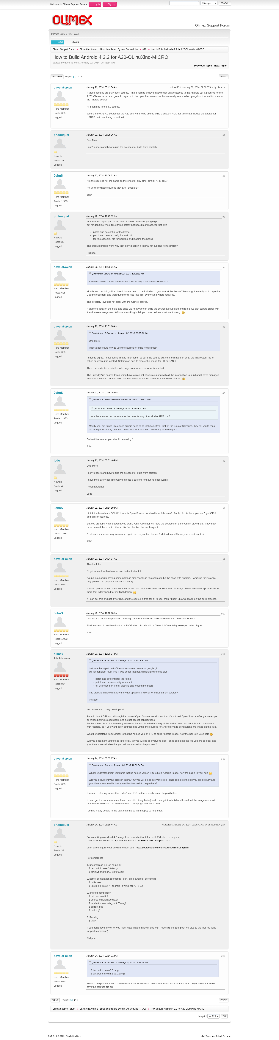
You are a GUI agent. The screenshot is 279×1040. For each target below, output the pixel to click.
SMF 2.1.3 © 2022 (56, 1036)
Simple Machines (73, 1036)
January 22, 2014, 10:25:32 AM (101, 216)
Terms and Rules (213, 1036)
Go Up (55, 1000)
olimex (58, 654)
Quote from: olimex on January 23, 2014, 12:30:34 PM (118, 765)
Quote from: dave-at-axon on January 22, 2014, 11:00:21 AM (121, 399)
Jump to (202, 1016)
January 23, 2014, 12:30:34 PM (101, 654)
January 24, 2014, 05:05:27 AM (101, 758)
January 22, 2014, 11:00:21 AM (101, 267)
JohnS (58, 175)
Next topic (220, 65)
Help (202, 1036)
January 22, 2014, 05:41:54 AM (101, 87)
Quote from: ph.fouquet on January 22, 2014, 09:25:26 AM (120, 333)
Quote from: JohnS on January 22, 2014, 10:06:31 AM (118, 273)
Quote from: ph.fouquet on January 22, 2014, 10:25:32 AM (120, 660)
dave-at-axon (63, 87)
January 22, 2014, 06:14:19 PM (101, 508)
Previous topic (203, 65)
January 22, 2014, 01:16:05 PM (101, 392)
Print (223, 76)
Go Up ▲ (226, 1036)
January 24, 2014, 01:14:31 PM (101, 955)
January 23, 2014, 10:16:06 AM (101, 613)
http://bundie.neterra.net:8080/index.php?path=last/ (142, 840)
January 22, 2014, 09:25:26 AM (101, 135)
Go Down (57, 76)
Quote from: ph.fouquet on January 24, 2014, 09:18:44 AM (120, 962)
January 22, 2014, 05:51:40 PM (101, 460)
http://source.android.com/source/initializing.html (162, 847)
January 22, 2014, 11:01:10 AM (101, 326)
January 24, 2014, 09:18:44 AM (101, 824)
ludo (57, 460)
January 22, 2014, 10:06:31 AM (101, 175)
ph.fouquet (61, 134)
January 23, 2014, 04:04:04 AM (101, 559)
